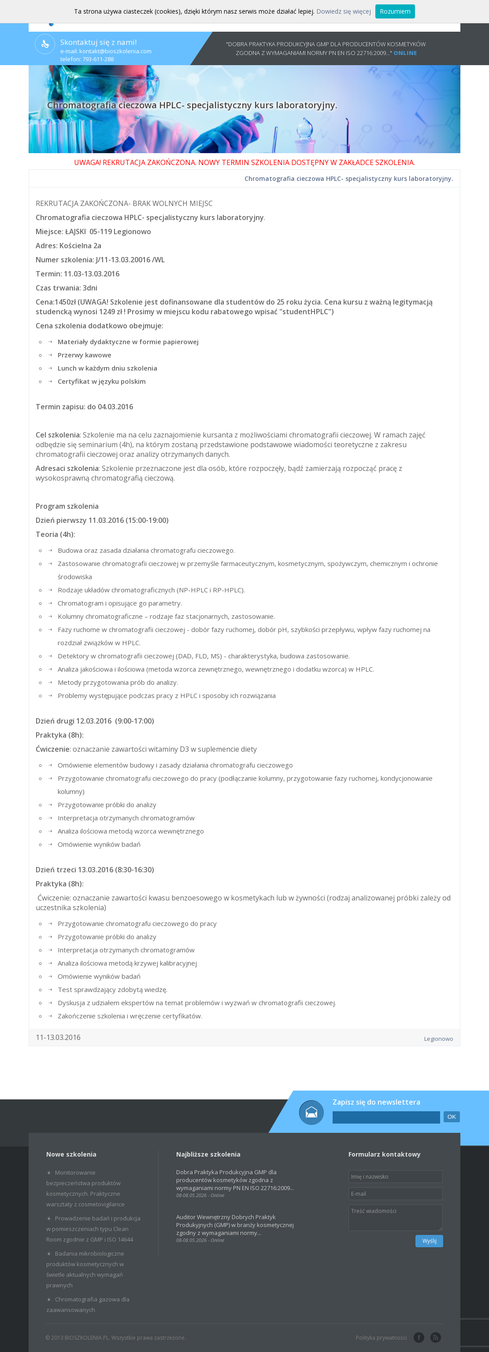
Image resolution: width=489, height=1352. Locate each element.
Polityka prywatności (381, 1337)
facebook (418, 1338)
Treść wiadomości (395, 1218)
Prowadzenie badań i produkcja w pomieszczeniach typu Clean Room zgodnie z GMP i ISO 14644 (93, 1228)
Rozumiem (395, 11)
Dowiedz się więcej (343, 11)
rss (434, 1338)
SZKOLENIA (394, 162)
